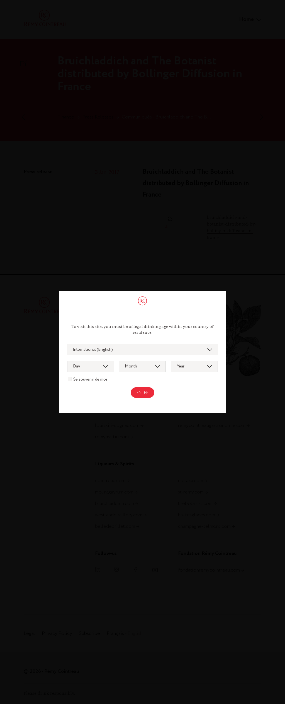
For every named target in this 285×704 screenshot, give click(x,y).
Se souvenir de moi (90, 379)
